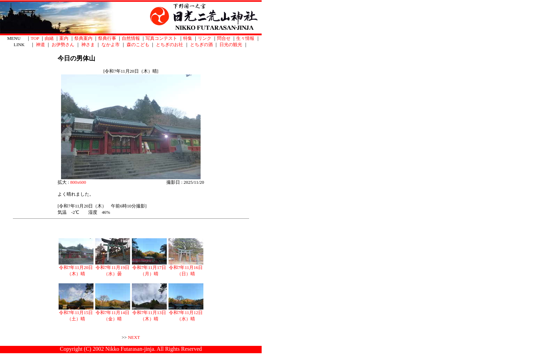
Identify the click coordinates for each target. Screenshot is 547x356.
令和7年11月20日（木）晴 (76, 268)
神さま (88, 44)
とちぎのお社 (169, 44)
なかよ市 (111, 44)
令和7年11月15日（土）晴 (76, 313)
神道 (40, 44)
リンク (204, 38)
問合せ (224, 38)
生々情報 (245, 38)
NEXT (134, 337)
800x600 (78, 182)
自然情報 (131, 38)
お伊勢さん (63, 44)
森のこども (138, 44)
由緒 (49, 38)
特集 (187, 38)
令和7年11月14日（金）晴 (112, 313)
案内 (63, 38)
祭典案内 (83, 38)
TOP (35, 38)
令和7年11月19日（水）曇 (112, 268)
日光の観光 (230, 44)
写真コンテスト (161, 38)
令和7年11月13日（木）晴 (149, 313)
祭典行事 (107, 38)
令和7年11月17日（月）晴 (149, 268)
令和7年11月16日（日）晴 (185, 268)
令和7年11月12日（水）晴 (185, 313)
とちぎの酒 (201, 44)
